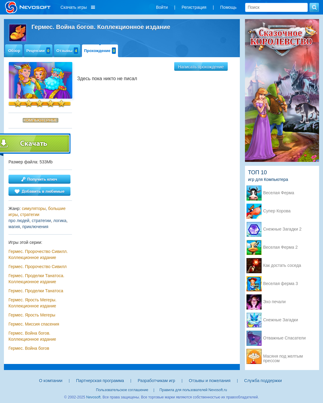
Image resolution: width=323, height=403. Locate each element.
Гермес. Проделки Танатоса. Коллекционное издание (36, 278)
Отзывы (67, 51)
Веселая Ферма (278, 193)
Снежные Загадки (280, 320)
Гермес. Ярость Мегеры (31, 315)
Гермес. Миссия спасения (33, 324)
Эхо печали (274, 302)
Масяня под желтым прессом (283, 356)
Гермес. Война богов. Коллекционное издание (32, 336)
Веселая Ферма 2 (280, 247)
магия (14, 226)
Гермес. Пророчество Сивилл (37, 266)
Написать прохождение (201, 66)
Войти (162, 7)
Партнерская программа (100, 380)
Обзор (14, 50)
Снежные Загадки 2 (282, 229)
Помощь (228, 7)
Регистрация (194, 7)
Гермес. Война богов (28, 348)
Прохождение (100, 51)
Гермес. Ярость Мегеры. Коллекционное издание (32, 302)
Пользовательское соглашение (122, 390)
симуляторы (34, 208)
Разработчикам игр (156, 380)
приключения (35, 226)
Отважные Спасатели (284, 338)
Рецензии (38, 51)
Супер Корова (277, 211)
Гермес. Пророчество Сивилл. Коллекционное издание (38, 254)
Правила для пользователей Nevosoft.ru (193, 390)
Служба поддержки (263, 380)
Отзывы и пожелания (209, 380)
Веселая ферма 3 (280, 283)
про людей (18, 220)
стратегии (29, 214)
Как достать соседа (282, 265)
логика (59, 220)
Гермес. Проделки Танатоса (35, 290)
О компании (50, 380)
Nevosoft (93, 397)
